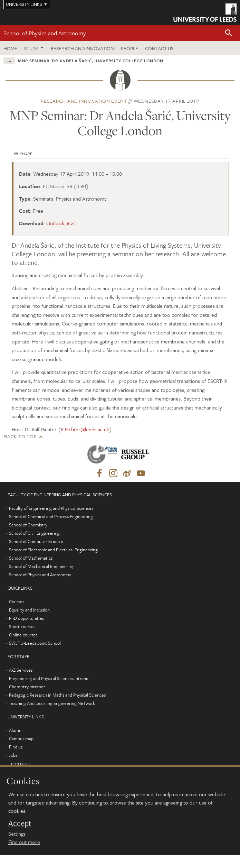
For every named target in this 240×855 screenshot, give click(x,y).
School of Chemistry (28, 524)
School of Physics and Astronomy (44, 33)
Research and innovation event (84, 100)
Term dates (19, 763)
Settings (17, 833)
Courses (16, 601)
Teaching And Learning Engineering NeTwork (52, 703)
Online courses (23, 634)
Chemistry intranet (27, 686)
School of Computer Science (36, 541)
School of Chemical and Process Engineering (51, 516)
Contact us (159, 48)
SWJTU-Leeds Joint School (35, 643)
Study (31, 48)
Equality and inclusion (29, 609)
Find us (15, 746)
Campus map (21, 738)
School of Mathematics (30, 557)
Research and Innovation (82, 48)
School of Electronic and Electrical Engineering (53, 549)
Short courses (22, 626)
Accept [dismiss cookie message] (19, 823)
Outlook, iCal (60, 223)
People (129, 48)
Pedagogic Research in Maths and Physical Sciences (57, 694)
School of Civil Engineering (34, 533)
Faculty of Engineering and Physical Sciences (51, 508)
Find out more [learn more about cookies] (24, 842)
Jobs (13, 755)
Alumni (15, 730)
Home (10, 48)
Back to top (20, 436)
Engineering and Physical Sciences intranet (49, 678)
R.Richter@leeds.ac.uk (85, 429)
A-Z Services (20, 669)
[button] (229, 33)
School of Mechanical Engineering (41, 566)
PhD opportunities (26, 618)
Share (26, 153)
